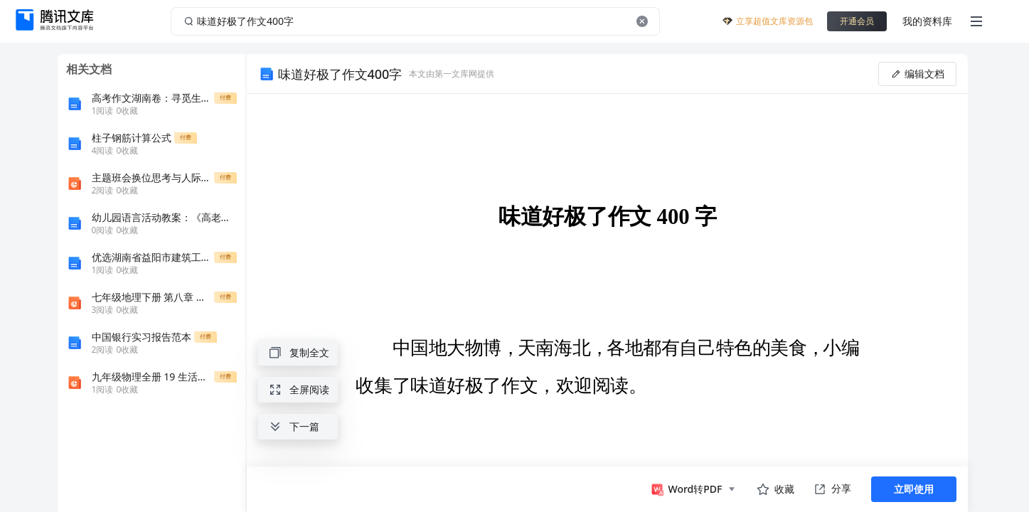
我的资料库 (927, 21)
